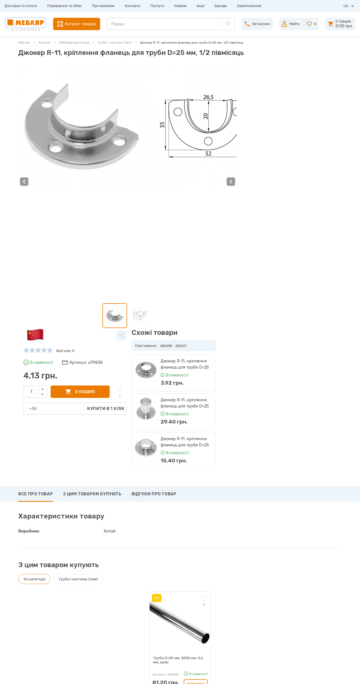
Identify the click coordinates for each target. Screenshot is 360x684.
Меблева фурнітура (74, 42)
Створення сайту (308, 675)
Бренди (221, 6)
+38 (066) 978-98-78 (303, 607)
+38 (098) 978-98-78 (304, 600)
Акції (200, 6)
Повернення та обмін (64, 6)
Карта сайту (102, 630)
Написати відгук (42, 487)
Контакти (132, 6)
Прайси (98, 593)
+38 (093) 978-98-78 (304, 593)
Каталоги (100, 602)
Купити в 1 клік (232, 143)
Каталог (45, 42)
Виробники (102, 583)
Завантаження (249, 6)
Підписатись (301, 543)
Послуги (157, 6)
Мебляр (24, 42)
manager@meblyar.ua (301, 620)
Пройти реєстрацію (190, 593)
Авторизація (184, 583)
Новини (180, 6)
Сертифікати (103, 621)
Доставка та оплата (20, 6)
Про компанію (103, 6)
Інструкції (100, 611)
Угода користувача (108, 639)
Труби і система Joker (115, 42)
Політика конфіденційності (115, 649)
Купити (195, 435)
